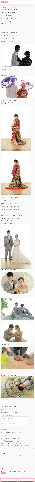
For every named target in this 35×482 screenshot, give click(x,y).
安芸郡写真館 (26, 445)
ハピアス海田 (11, 445)
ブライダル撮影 (15, 445)
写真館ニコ (22, 445)
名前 (2, 464)
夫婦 (24, 445)
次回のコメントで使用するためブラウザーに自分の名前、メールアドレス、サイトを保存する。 (14, 472)
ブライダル (17, 7)
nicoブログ (10, 7)
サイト (2, 469)
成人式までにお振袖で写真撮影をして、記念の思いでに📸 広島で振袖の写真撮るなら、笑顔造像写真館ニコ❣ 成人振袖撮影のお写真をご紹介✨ (26, 449)
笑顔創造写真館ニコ (30, 445)
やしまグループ (18, 445)
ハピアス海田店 (13, 7)
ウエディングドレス (7, 445)
